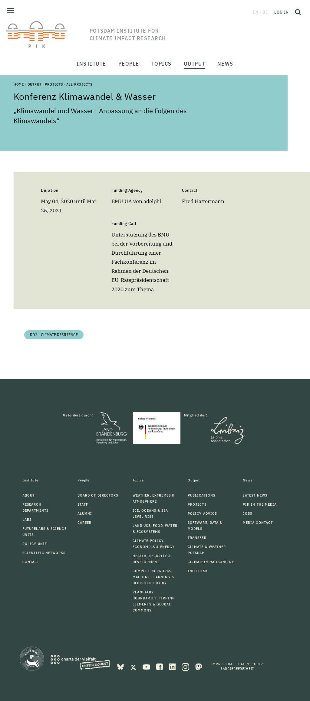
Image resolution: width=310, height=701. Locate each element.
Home (19, 84)
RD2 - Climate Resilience (54, 334)
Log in (281, 12)
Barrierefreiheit (237, 668)
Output (34, 84)
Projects (54, 84)
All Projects (79, 84)
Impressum (221, 664)
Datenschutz (250, 664)
